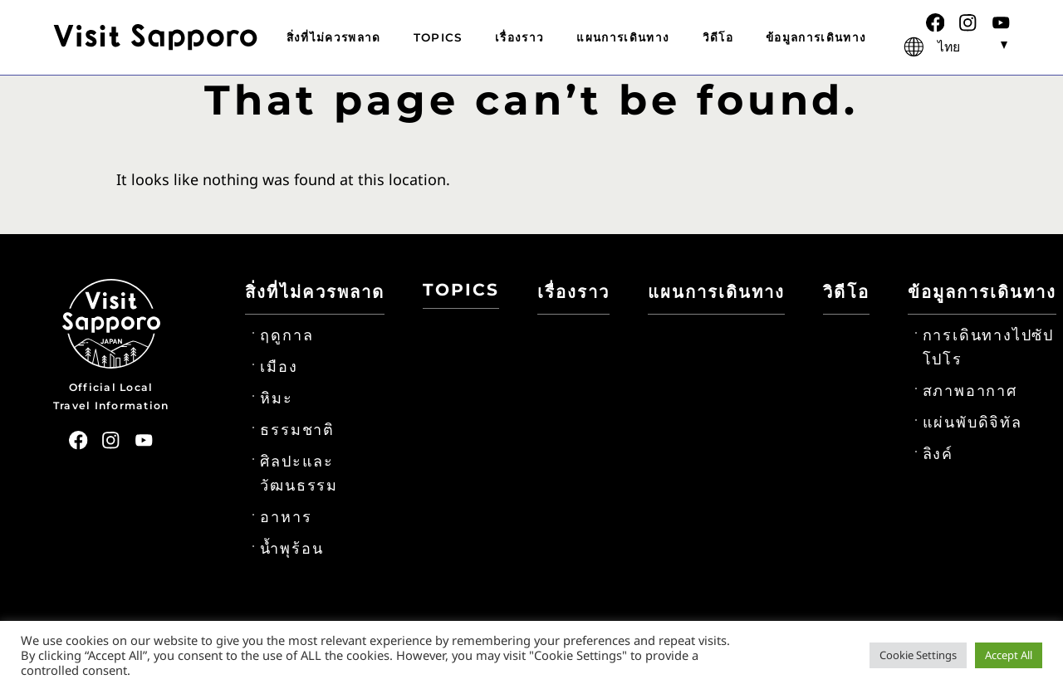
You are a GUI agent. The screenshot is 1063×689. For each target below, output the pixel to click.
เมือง (278, 367)
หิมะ (276, 398)
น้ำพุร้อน (291, 549)
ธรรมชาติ (297, 430)
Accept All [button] (1008, 654)
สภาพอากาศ (970, 391)
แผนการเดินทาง (622, 37)
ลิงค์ (938, 454)
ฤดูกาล (286, 335)
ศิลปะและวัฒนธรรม (299, 473)
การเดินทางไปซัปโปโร (988, 347)
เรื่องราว (519, 37)
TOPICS (438, 37)
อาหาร (285, 517)
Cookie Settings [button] (918, 654)
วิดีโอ (718, 37)
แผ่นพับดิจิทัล (972, 422)
